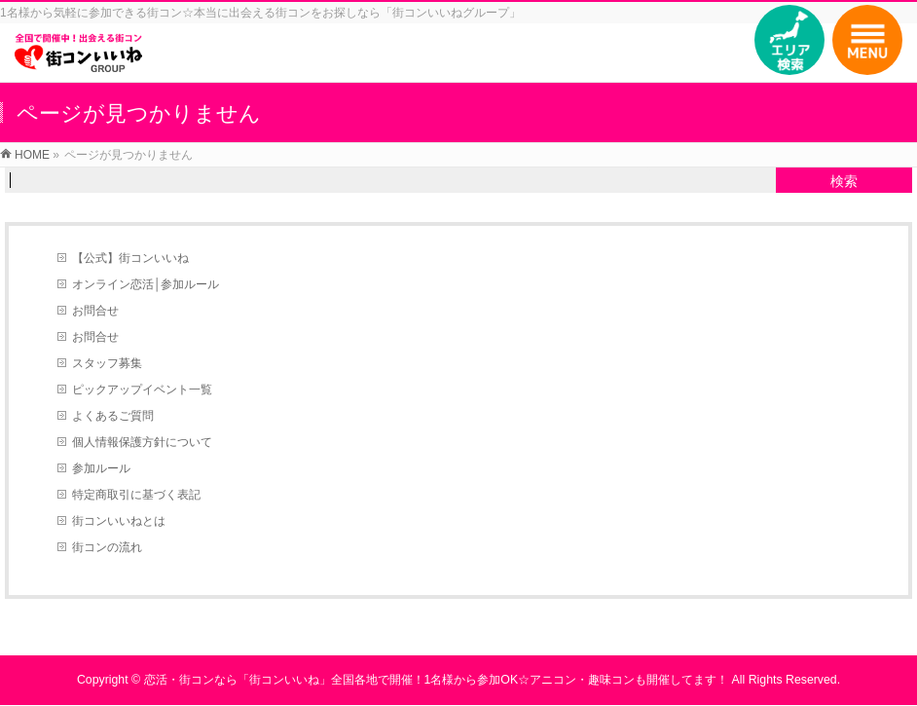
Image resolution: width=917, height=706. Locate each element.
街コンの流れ (107, 547)
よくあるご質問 (113, 416)
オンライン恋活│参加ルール (146, 284)
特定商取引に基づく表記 (136, 495)
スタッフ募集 (107, 363)
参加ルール (101, 468)
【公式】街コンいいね (130, 258)
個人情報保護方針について (142, 442)
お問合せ (95, 310)
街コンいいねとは (118, 521)
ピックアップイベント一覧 (142, 389)
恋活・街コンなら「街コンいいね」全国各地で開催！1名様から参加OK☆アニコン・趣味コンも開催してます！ (436, 680)
